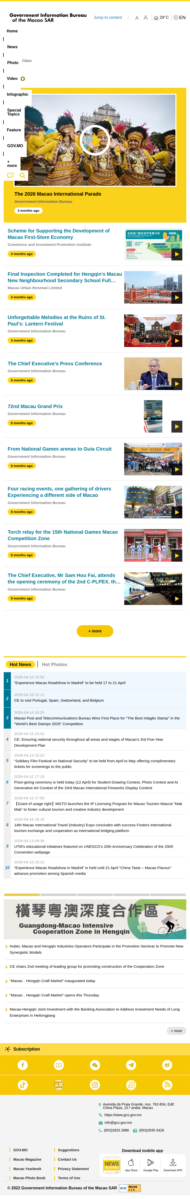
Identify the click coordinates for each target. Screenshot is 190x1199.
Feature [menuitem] (164, 31)
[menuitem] (32, 31)
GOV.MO (20, 1154)
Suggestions (68, 1154)
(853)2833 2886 (116, 1134)
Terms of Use (69, 1182)
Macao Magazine (27, 1163)
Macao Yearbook (27, 1173)
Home (9, 65)
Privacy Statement (73, 1173)
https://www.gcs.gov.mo (123, 1119)
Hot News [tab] (20, 668)
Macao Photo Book (29, 1182)
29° (164, 18)
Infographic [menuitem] (100, 31)
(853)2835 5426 (151, 1134)
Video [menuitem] (74, 31)
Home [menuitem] (12, 31)
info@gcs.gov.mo (118, 1127)
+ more (176, 1035)
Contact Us (67, 1163)
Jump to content (108, 17)
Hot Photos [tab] (54, 668)
